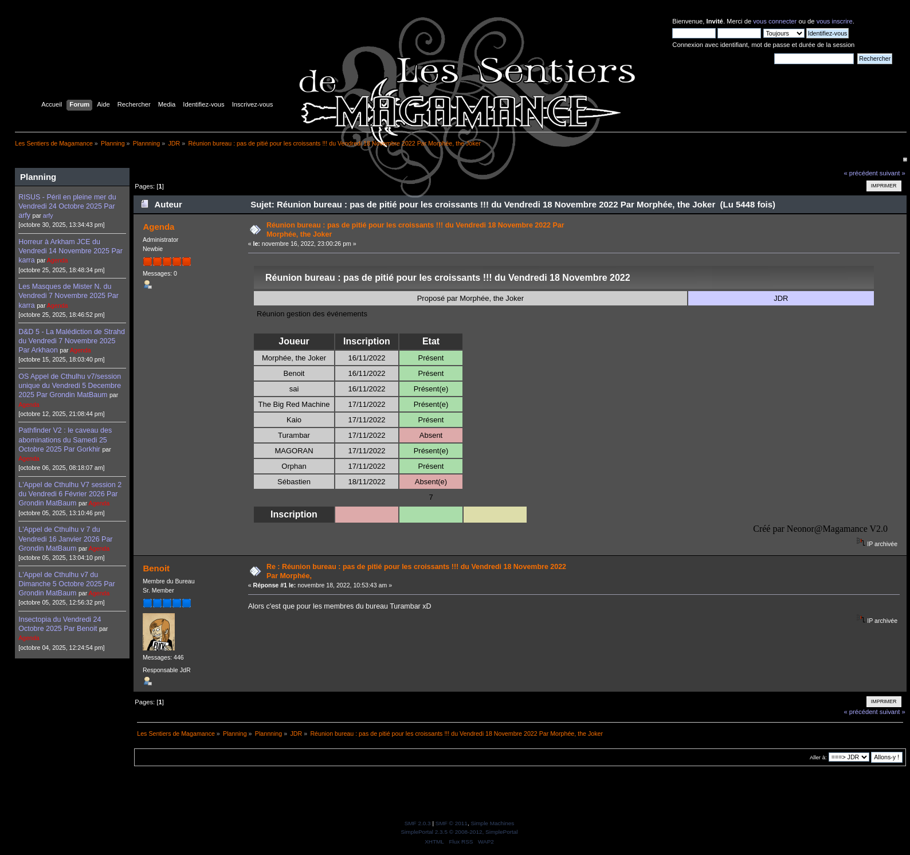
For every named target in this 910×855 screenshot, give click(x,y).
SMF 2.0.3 (418, 823)
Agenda (57, 260)
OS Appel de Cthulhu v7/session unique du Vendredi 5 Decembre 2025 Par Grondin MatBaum (69, 385)
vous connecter (775, 21)
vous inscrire (835, 21)
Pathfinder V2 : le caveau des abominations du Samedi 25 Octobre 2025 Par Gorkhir (65, 439)
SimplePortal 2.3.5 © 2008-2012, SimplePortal (459, 832)
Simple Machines (492, 823)
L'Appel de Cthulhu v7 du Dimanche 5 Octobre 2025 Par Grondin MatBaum (66, 584)
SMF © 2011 (452, 823)
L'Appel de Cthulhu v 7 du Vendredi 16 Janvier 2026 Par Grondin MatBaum (65, 538)
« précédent (860, 173)
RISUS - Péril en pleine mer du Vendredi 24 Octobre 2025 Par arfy (67, 206)
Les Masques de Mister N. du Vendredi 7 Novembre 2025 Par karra (68, 296)
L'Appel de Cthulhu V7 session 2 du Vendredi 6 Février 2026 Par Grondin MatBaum (69, 494)
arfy (48, 215)
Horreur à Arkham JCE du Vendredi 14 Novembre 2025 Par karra (70, 251)
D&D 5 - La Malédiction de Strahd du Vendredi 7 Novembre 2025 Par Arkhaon (71, 341)
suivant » (892, 173)
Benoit (156, 568)
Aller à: (818, 757)
